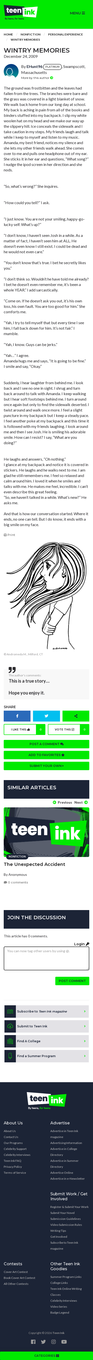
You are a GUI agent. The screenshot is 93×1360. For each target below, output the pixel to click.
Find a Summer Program (30, 1056)
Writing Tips (58, 1231)
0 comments (16, 882)
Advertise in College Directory (63, 1152)
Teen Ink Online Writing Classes (66, 1292)
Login (81, 944)
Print (9, 535)
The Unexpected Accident (34, 864)
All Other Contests (16, 1284)
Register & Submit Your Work (69, 1207)
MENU (77, 13)
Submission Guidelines (65, 1219)
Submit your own (47, 766)
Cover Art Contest (16, 1272)
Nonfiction (30, 34)
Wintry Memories (25, 39)
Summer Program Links (66, 1277)
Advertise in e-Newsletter (67, 1178)
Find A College (22, 1041)
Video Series (58, 1306)
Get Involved (58, 1236)
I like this (28, 729)
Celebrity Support (15, 1149)
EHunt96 (34, 66)
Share (10, 707)
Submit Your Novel (62, 1213)
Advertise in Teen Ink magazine (64, 1134)
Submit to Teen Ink (25, 1026)
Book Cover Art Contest (19, 1278)
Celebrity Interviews (17, 1155)
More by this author (37, 78)
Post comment (72, 981)
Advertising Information (66, 1143)
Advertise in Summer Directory (64, 1164)
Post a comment (47, 744)
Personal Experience (65, 34)
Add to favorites (47, 755)
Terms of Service (15, 1172)
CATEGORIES (46, 1356)
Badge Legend (59, 1312)
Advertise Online (61, 1172)
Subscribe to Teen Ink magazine (64, 1245)
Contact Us (11, 1137)
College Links (59, 1283)
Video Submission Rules (66, 1225)
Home (8, 34)
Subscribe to (35, 1011)
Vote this (72, 729)
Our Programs (13, 1143)
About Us (10, 1131)
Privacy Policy (13, 1167)
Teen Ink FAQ (12, 1161)
